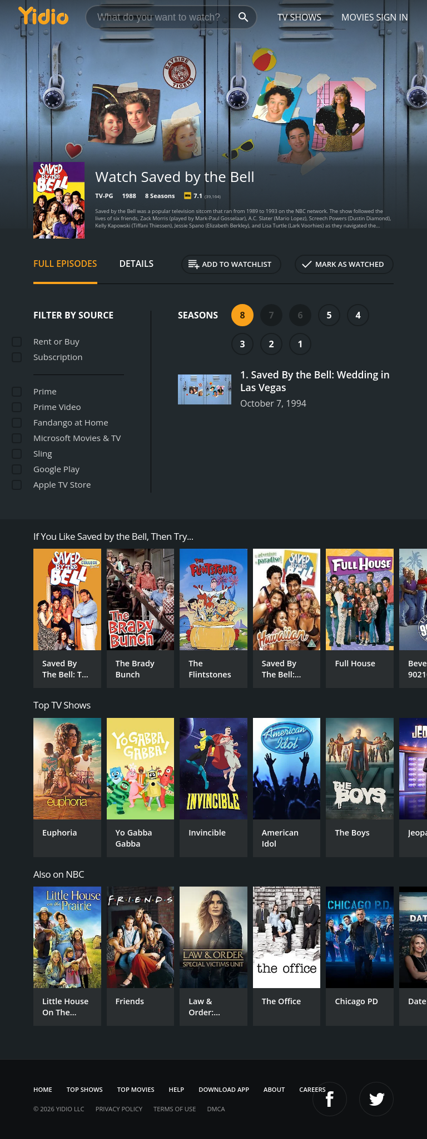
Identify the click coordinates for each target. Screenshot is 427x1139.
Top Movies (136, 1089)
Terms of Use (174, 1109)
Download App (223, 1089)
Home (42, 1089)
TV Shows (299, 17)
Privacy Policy (119, 1109)
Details (137, 263)
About (274, 1089)
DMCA (216, 1109)
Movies (357, 17)
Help (177, 1089)
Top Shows (85, 1089)
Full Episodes (65, 263)
